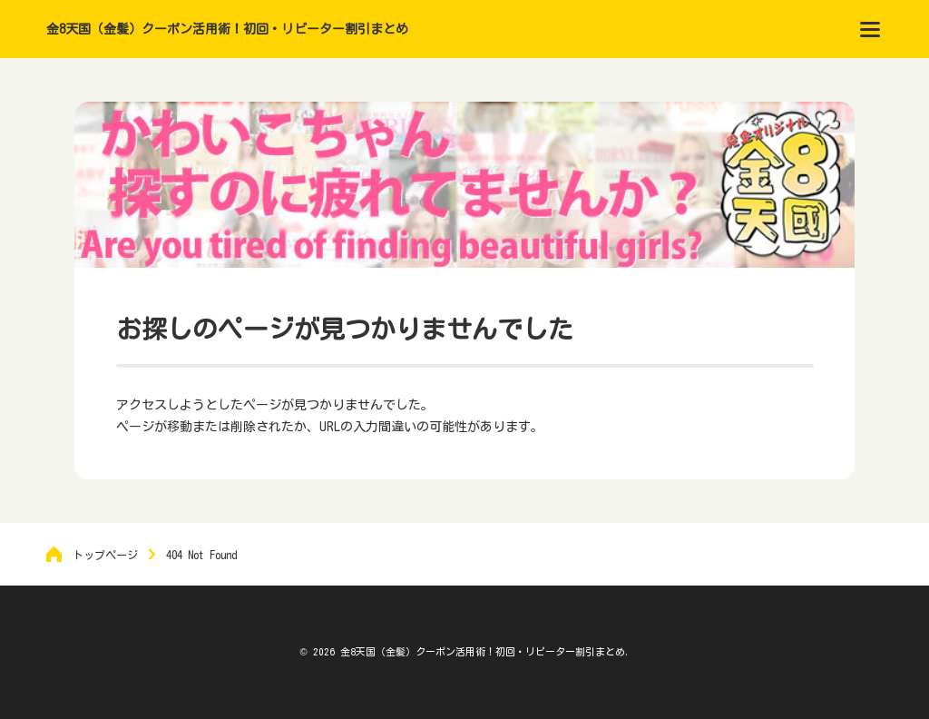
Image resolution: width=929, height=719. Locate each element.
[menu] (870, 29)
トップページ (105, 554)
